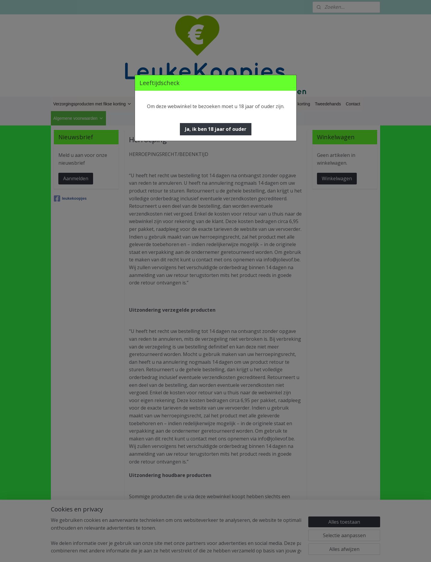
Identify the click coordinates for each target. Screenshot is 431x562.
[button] (215, 129)
